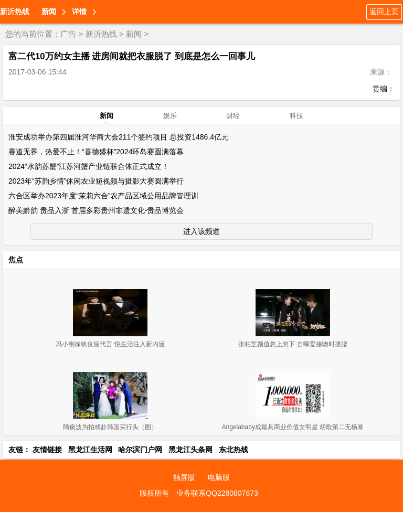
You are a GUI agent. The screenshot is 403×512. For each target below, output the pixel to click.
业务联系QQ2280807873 (217, 493)
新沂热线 (14, 11)
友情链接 (47, 449)
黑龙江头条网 (190, 449)
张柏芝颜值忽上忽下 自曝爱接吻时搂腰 (292, 344)
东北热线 (233, 449)
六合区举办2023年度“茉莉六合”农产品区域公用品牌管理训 (103, 195)
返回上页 (384, 11)
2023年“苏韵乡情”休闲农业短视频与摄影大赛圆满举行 (96, 181)
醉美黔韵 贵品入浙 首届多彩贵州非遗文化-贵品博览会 (96, 210)
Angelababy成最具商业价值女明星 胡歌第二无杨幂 (293, 427)
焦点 (15, 259)
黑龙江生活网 (90, 449)
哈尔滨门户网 (140, 449)
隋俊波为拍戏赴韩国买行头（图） (110, 427)
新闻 (48, 11)
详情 (79, 11)
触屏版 (184, 477)
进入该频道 (201, 231)
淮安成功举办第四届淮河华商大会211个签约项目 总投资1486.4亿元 (118, 137)
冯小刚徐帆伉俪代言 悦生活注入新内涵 (110, 344)
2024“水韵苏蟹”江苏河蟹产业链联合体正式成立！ (88, 166)
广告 (68, 33)
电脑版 (219, 477)
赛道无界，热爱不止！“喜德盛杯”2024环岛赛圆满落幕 (96, 151)
